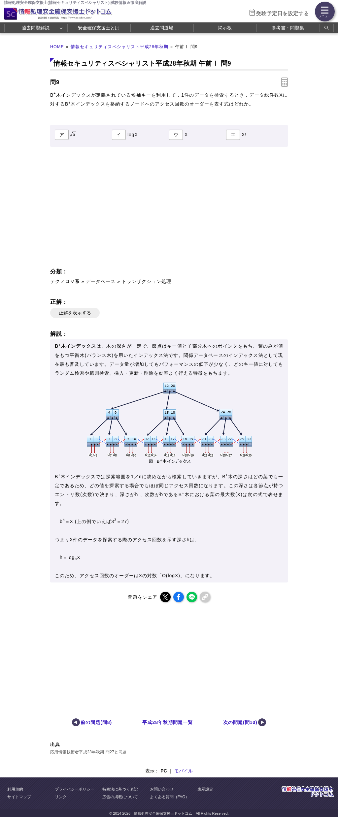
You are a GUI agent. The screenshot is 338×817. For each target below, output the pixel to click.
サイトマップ (19, 797)
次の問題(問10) (240, 722)
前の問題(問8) (96, 722)
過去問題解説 (36, 27)
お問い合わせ (162, 789)
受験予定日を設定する (282, 13)
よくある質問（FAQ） (169, 797)
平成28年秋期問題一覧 (167, 722)
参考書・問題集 (288, 27)
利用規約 (15, 789)
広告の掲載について (120, 797)
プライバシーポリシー (74, 789)
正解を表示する (75, 312)
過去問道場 (161, 27)
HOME (57, 47)
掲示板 (225, 27)
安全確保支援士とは (98, 27)
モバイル (183, 770)
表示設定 (205, 789)
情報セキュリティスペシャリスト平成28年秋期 (119, 47)
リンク (61, 797)
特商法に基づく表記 (120, 789)
